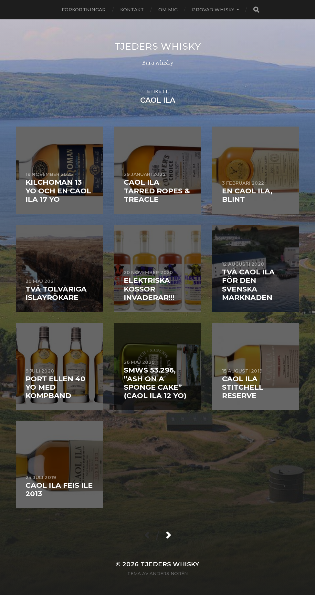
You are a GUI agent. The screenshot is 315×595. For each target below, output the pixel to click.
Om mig (168, 10)
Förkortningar (84, 10)
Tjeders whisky (157, 46)
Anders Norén (169, 573)
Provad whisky (213, 10)
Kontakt (132, 10)
